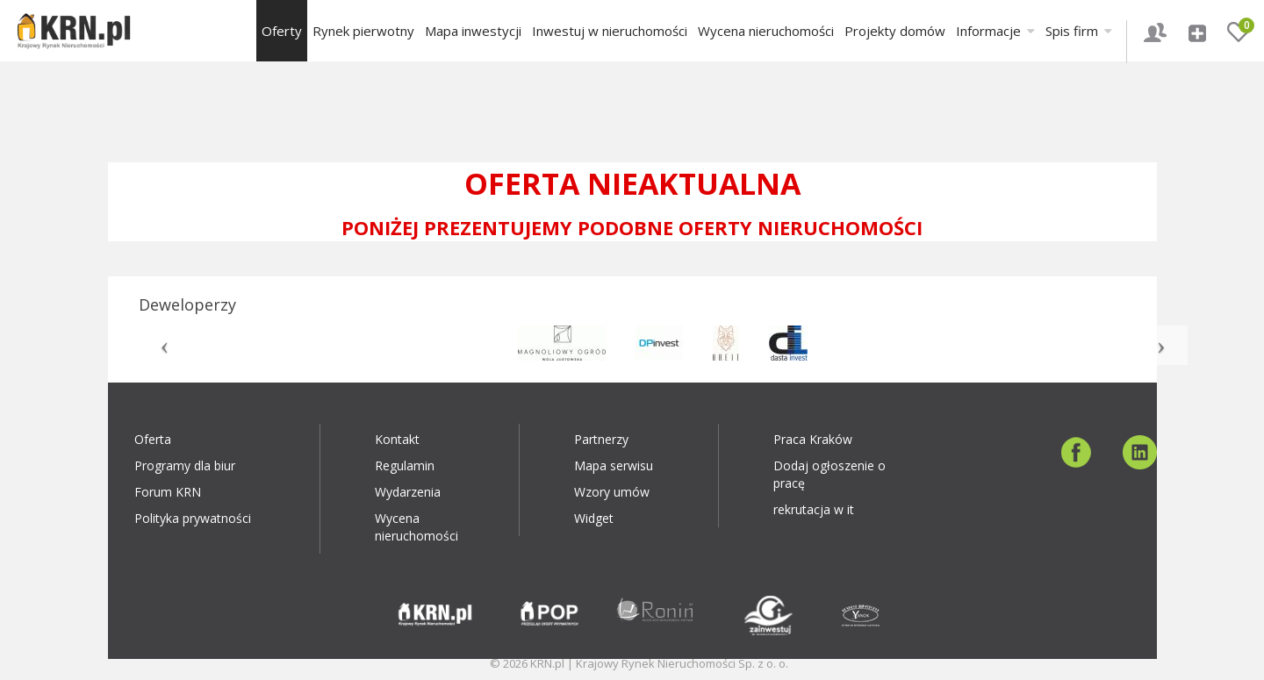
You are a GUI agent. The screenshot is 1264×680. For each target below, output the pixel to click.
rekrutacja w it (813, 509)
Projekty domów (894, 30)
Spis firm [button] (1078, 30)
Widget (594, 518)
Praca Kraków (812, 439)
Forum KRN (167, 491)
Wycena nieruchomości (766, 30)
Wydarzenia (408, 491)
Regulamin (404, 465)
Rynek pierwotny (363, 30)
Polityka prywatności (192, 518)
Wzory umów (612, 491)
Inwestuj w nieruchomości (609, 30)
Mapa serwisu (613, 465)
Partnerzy (601, 439)
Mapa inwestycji (473, 30)
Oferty (282, 30)
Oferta (152, 439)
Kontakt (397, 439)
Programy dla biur (184, 465)
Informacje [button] (995, 30)
